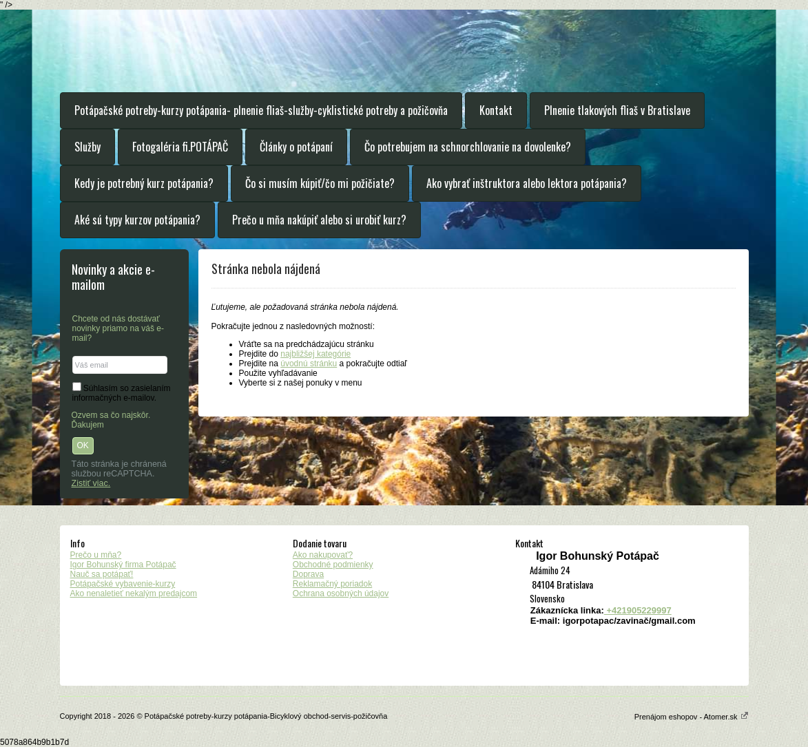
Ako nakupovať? (323, 555)
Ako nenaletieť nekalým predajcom (134, 593)
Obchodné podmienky (333, 564)
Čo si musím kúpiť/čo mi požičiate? (320, 183)
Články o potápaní (296, 146)
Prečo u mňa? (96, 555)
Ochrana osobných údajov (341, 593)
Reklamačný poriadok (332, 584)
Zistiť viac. (91, 483)
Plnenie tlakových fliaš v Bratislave (617, 110)
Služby (87, 146)
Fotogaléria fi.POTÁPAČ (180, 146)
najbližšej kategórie (315, 354)
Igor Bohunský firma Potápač (123, 564)
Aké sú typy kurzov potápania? (137, 219)
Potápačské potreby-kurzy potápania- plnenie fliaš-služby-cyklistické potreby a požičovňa (261, 110)
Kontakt (495, 110)
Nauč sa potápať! (102, 574)
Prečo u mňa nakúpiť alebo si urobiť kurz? (319, 219)
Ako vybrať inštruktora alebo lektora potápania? (526, 183)
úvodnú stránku (308, 363)
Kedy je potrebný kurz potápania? (144, 183)
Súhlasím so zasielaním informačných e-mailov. (121, 393)
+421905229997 (638, 610)
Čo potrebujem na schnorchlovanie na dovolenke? (467, 146)
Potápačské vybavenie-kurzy (123, 584)
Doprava (308, 574)
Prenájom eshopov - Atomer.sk (691, 717)
